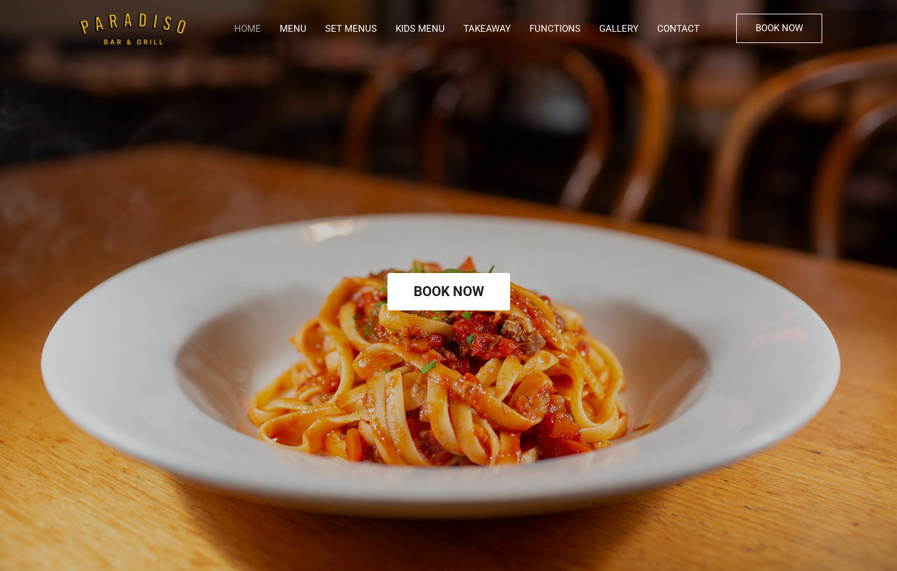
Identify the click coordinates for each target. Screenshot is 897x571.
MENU (293, 28)
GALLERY (618, 28)
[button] (779, 28)
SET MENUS (351, 28)
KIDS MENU (420, 28)
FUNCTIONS (555, 28)
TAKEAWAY (487, 28)
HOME (247, 28)
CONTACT (678, 28)
